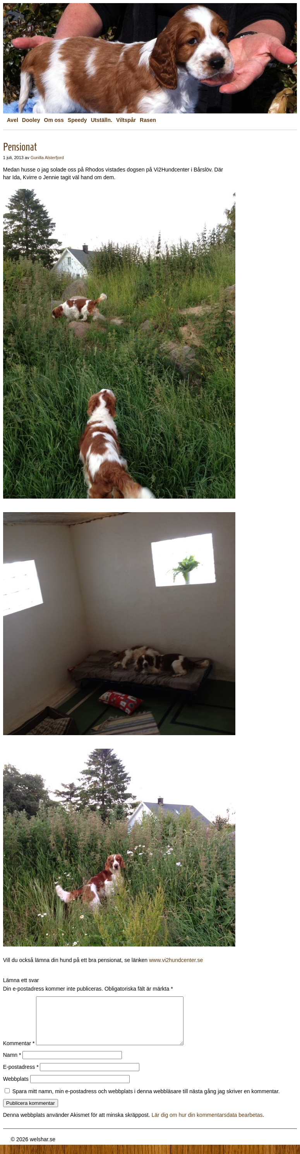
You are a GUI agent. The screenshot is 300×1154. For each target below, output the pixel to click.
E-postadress (21, 1076)
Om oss (54, 120)
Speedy (77, 120)
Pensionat (20, 147)
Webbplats (16, 1088)
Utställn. (101, 120)
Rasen (148, 120)
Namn (12, 1064)
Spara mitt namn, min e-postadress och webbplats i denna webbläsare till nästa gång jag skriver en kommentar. (146, 1100)
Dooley (31, 120)
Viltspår (126, 120)
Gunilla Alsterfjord (47, 157)
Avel (12, 120)
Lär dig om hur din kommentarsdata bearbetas (206, 1124)
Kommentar (19, 1052)
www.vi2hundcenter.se (176, 960)
